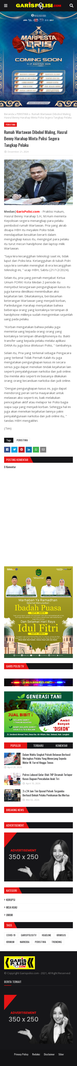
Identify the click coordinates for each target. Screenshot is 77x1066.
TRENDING (57, 942)
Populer (15, 745)
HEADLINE (46, 935)
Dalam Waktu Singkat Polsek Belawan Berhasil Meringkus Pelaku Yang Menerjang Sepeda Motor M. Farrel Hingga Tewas (46, 758)
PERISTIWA (23, 114)
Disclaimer (49, 1054)
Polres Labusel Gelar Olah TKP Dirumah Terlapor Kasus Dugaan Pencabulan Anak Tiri (47, 777)
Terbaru (38, 745)
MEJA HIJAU (11, 907)
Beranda (9, 114)
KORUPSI (10, 900)
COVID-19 (10, 935)
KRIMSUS (61, 935)
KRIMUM (10, 942)
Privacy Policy (21, 1054)
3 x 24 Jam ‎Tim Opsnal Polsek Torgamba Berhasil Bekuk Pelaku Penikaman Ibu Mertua (46, 793)
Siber (61, 1054)
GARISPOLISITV (28, 935)
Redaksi (36, 1054)
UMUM (9, 915)
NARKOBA (24, 942)
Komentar (61, 745)
